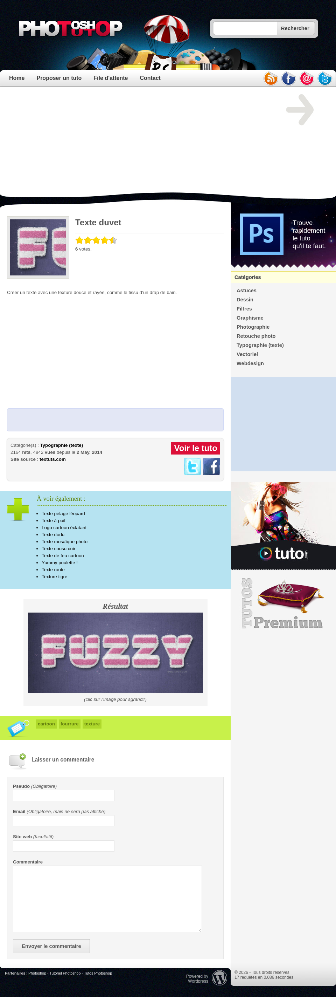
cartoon (46, 723)
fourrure (70, 723)
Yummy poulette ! (60, 562)
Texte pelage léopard (63, 513)
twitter (325, 78)
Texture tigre (54, 576)
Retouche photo (256, 336)
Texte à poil (53, 520)
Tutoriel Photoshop (64, 973)
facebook (288, 78)
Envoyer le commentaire (51, 946)
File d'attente (110, 78)
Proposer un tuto (59, 78)
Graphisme (250, 318)
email (307, 78)
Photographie (253, 327)
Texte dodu (53, 534)
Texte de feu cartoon (63, 555)
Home (16, 78)
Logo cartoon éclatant (64, 527)
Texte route (53, 569)
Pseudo (21, 786)
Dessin (245, 299)
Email (19, 811)
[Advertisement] (94, 143)
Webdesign (250, 363)
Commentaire (28, 862)
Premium (283, 603)
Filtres (244, 309)
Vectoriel (247, 354)
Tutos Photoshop (98, 973)
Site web (22, 836)
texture (92, 723)
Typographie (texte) (61, 445)
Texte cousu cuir (58, 548)
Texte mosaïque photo (65, 541)
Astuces (247, 290)
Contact (150, 78)
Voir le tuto (195, 448)
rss (270, 78)
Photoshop (37, 973)
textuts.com (53, 459)
